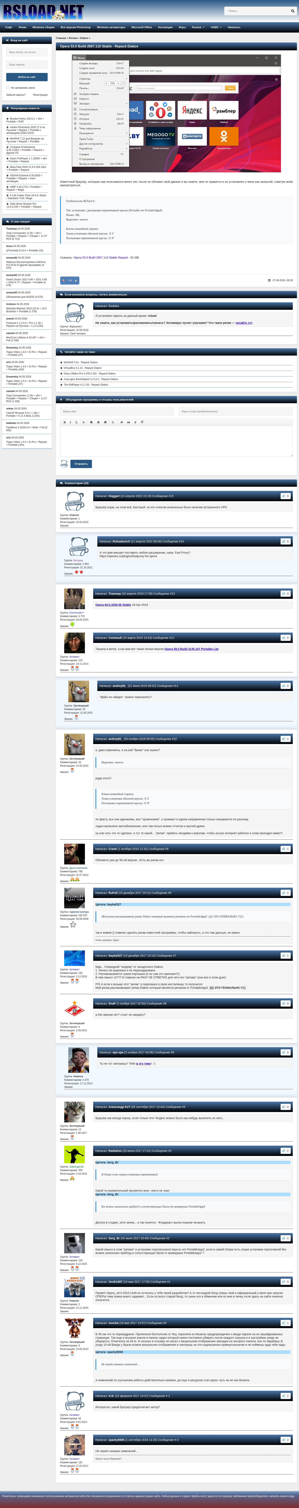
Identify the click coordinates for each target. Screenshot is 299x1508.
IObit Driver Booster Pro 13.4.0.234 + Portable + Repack (23, 205)
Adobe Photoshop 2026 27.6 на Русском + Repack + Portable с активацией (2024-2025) (25, 130)
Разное (196, 27)
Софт (8, 27)
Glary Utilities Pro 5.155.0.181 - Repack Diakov (90, 373)
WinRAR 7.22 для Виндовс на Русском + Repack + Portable (25, 140)
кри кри (118, 1052)
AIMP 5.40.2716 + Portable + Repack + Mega (24, 188)
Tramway (115, 593)
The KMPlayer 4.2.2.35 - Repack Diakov (86, 384)
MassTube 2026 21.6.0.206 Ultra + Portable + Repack (26, 168)
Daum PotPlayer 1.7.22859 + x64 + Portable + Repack (26, 160)
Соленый (115, 637)
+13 (70, 280)
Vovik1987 (115, 1281)
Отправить (81, 463)
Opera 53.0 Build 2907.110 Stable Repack (101, 257)
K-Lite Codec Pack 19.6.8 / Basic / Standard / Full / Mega (26, 197)
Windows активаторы (111, 27)
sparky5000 (116, 1439)
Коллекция (165, 27)
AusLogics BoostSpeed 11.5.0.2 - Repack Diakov (91, 379)
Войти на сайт (27, 77)
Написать (234, 27)
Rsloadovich (121, 541)
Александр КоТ (119, 1107)
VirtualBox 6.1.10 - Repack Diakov (83, 368)
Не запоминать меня (23, 87)
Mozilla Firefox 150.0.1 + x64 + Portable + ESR (25, 120)
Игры (182, 27)
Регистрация (40, 94)
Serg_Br (114, 1238)
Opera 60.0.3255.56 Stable (113, 604)
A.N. (111, 1396)
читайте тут (244, 322)
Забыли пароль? (15, 94)
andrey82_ (120, 685)
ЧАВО (214, 27)
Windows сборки (43, 27)
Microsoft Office (141, 27)
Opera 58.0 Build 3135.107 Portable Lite (192, 649)
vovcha (113, 1323)
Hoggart (114, 496)
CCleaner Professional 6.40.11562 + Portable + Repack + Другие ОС (25, 150)
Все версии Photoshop (76, 27)
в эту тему (143, 1063)
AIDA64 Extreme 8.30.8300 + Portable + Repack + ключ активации (24, 178)
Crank (113, 849)
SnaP (112, 1003)
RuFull (113, 892)
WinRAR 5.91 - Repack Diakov (81, 362)
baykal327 (115, 955)
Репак (22, 27)
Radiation (115, 1150)
